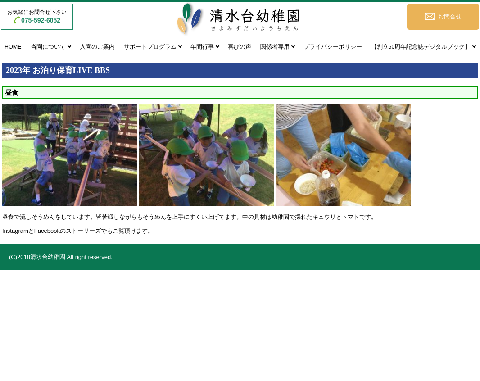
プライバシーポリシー (332, 47)
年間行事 (202, 47)
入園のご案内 (97, 47)
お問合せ (450, 16)
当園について (48, 47)
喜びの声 (239, 47)
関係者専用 (275, 47)
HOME (13, 47)
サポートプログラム (150, 47)
